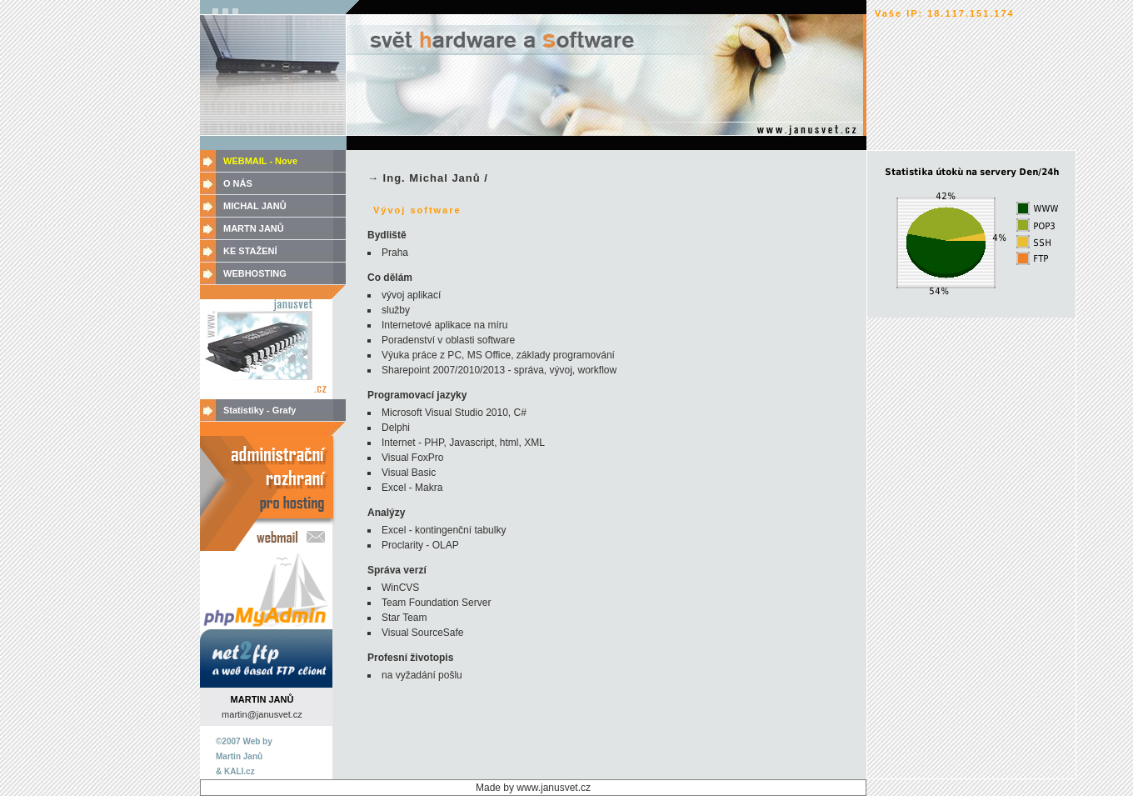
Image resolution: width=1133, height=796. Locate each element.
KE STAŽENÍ (250, 251)
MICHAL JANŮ (255, 206)
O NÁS (237, 183)
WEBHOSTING (255, 273)
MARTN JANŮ (253, 228)
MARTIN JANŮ (262, 699)
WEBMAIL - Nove (260, 161)
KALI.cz (239, 771)
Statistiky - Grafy (259, 410)
